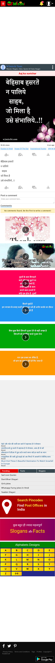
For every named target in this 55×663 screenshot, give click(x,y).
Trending (6, 471)
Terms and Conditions (22, 652)
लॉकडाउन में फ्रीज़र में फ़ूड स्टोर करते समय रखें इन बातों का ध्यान (23, 452)
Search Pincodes (30, 500)
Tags (33, 652)
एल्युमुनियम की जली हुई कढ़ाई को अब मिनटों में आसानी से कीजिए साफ (26, 456)
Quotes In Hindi (7, 149)
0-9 (16, 573)
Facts (22, 471)
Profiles (39, 652)
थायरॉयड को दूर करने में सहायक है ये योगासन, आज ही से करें (22, 448)
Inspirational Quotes (38, 149)
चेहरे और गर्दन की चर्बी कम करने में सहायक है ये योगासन (20, 444)
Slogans (42, 471)
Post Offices (34, 505)
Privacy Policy (8, 652)
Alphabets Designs (27, 544)
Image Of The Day (22, 149)
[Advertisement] (27, 34)
